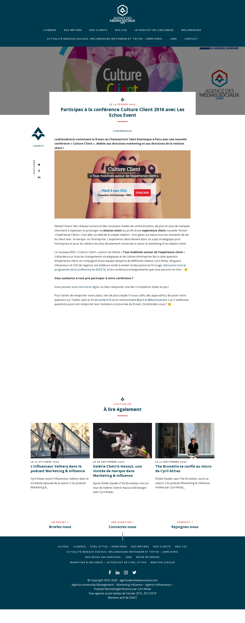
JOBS (173, 38)
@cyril (140, 300)
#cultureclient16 (101, 300)
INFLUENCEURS (191, 30)
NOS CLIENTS (99, 30)
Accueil (63, 546)
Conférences (122, 131)
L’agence (50, 30)
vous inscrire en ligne (85, 287)
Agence (38, 146)
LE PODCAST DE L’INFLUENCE (154, 30)
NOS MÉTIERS (73, 30)
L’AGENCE (80, 546)
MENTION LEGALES (163, 562)
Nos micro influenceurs (103, 557)
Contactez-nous (122, 526)
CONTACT (191, 38)
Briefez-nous (60, 526)
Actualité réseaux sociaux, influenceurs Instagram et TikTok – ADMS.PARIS (104, 38)
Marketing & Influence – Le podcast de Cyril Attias (108, 562)
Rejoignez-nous (184, 526)
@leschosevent (157, 300)
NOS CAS (121, 30)
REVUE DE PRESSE (148, 557)
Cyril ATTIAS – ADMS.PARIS (108, 546)
